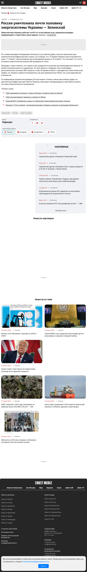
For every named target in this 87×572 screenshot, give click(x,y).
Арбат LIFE (64, 8)
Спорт (53, 8)
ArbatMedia (51, 35)
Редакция (7, 122)
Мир (35, 8)
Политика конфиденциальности (9, 542)
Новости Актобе (6, 509)
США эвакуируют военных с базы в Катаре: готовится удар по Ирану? (34, 93)
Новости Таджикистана (52, 516)
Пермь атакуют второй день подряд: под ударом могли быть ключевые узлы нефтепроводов (59, 180)
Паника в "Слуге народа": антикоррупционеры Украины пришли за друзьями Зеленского (42, 105)
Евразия (44, 8)
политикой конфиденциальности (35, 562)
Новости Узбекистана (51, 506)
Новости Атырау (7, 523)
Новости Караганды (8, 513)
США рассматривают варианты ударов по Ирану (26, 97)
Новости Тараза (6, 516)
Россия (15, 113)
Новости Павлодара (8, 520)
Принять (43, 566)
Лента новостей (50, 499)
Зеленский (6, 113)
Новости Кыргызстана (52, 509)
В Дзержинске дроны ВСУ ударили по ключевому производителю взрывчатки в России (59, 192)
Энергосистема (26, 113)
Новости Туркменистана (52, 512)
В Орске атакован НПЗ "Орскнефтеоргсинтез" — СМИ (60, 203)
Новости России (50, 502)
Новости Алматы (7, 499)
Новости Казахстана (9, 8)
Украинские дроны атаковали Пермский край (58, 156)
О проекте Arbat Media (9, 529)
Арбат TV (76, 8)
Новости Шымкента (8, 506)
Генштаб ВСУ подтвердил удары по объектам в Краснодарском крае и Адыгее (38, 101)
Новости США (49, 519)
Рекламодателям (7, 532)
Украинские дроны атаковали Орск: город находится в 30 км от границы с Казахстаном (61, 168)
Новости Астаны (6, 503)
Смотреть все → (61, 211)
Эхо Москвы (25, 8)
